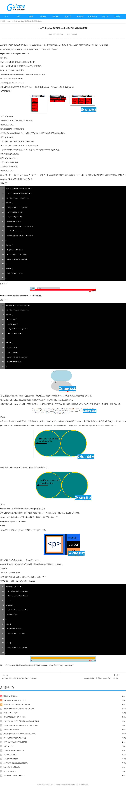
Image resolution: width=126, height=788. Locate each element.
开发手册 (117, 16)
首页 (6, 16)
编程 (18, 16)
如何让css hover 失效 (63, 713)
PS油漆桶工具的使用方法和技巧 (63, 775)
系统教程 (43, 16)
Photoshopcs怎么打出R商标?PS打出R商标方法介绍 (63, 734)
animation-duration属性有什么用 (63, 750)
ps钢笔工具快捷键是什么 (63, 729)
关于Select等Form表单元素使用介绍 (63, 742)
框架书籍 (80, 16)
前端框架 (14, 21)
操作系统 (56, 16)
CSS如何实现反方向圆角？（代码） (63, 717)
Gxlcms (8, 21)
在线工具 (105, 16)
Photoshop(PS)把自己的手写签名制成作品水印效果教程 (63, 721)
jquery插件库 (92, 16)
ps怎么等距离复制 (63, 771)
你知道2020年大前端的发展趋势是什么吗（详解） (63, 708)
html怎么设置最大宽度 (63, 759)
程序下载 (68, 16)
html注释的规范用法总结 (63, 767)
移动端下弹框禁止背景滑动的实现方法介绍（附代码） (63, 725)
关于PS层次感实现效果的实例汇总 (63, 738)
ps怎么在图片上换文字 (63, 754)
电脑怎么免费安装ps (63, 696)
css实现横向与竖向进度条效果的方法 (63, 763)
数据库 (31, 16)
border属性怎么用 (63, 746)
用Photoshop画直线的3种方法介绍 (63, 700)
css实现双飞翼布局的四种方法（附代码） (63, 704)
